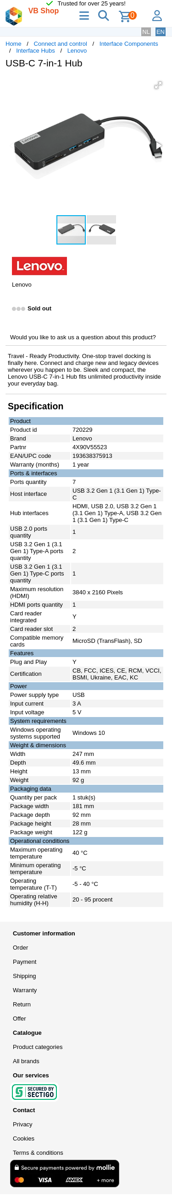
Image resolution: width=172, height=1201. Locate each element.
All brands (26, 1061)
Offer (19, 1018)
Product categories (37, 1046)
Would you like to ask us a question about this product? (83, 337)
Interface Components (129, 43)
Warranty (25, 990)
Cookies (23, 1138)
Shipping (24, 976)
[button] (158, 85)
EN (160, 31)
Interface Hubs (35, 50)
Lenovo (77, 50)
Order (20, 947)
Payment (24, 961)
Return (22, 1004)
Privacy (23, 1124)
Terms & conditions (38, 1152)
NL (146, 31)
